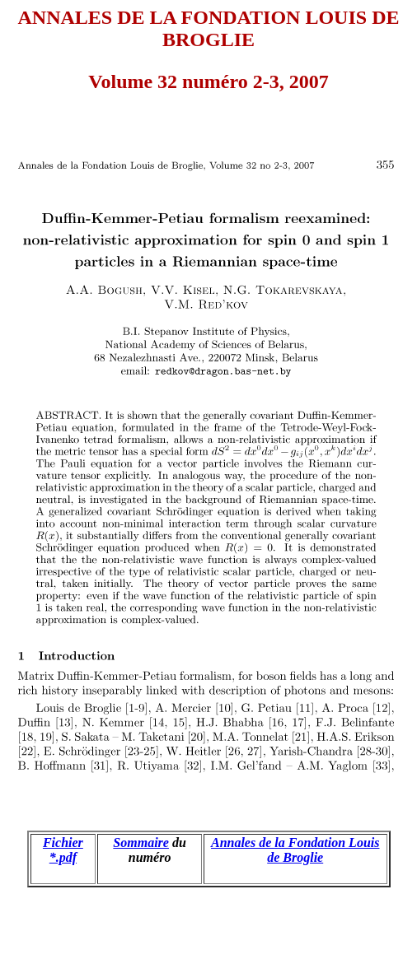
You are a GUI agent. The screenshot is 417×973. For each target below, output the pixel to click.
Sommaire (141, 843)
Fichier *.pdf (63, 850)
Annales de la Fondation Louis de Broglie (295, 850)
